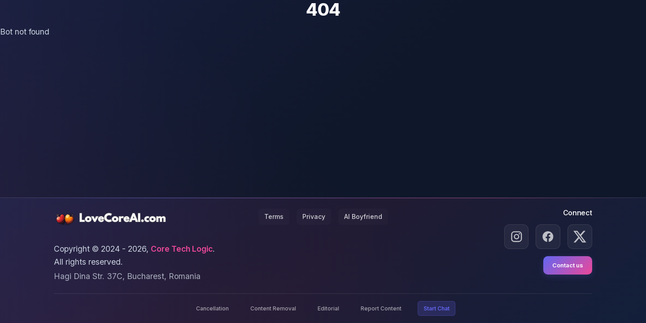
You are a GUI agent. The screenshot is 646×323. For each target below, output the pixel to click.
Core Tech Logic (182, 248)
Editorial (328, 308)
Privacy (313, 216)
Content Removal (273, 308)
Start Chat (436, 308)
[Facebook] (548, 236)
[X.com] (579, 236)
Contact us (567, 265)
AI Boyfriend (363, 216)
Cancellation (212, 308)
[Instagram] (516, 236)
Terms (274, 216)
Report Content (381, 308)
